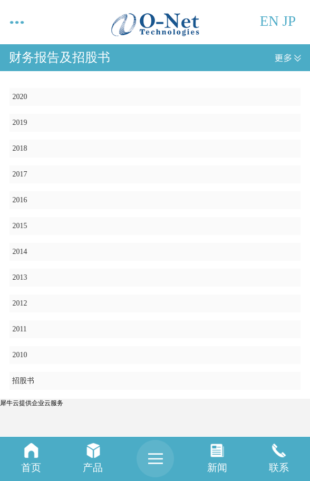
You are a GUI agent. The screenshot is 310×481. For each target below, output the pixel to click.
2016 (19, 200)
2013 (19, 277)
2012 (19, 303)
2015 (19, 226)
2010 (19, 355)
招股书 (23, 381)
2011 (19, 329)
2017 (19, 174)
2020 (19, 97)
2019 (19, 122)
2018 (19, 148)
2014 (19, 252)
